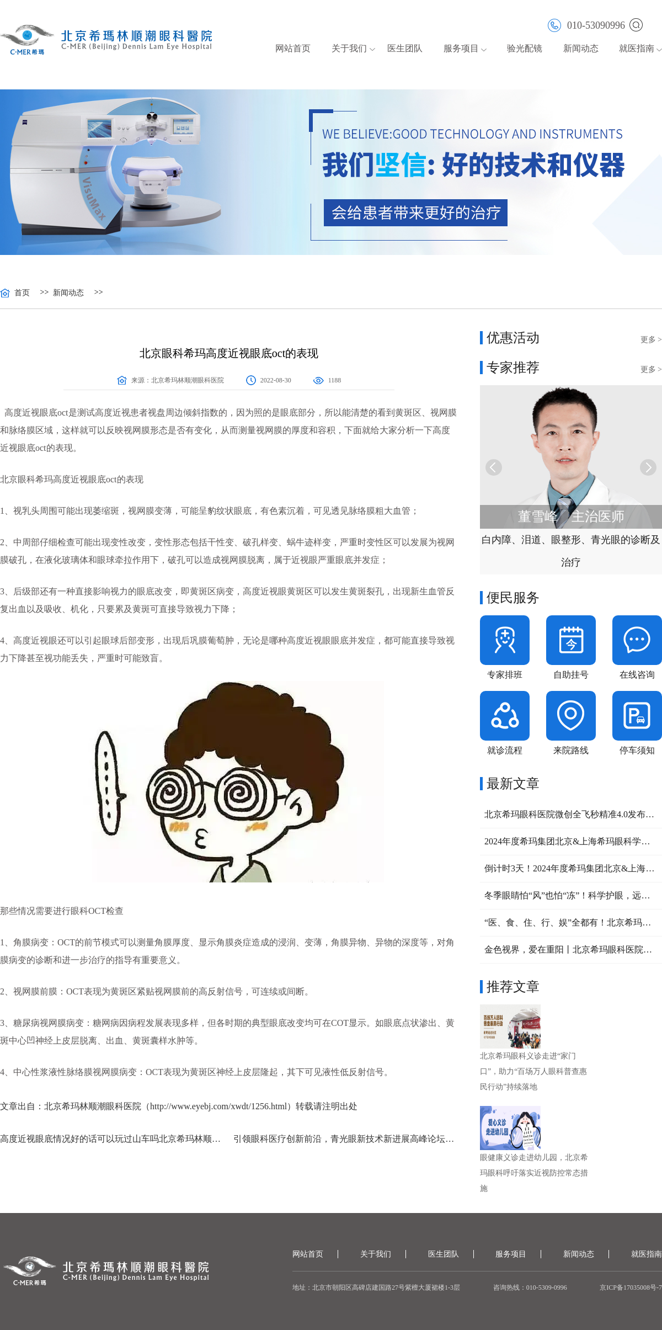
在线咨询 (637, 674)
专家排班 (504, 674)
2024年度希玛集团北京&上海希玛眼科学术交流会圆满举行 (571, 841)
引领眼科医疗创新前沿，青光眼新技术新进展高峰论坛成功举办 (345, 1138)
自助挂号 (571, 674)
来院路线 (571, 750)
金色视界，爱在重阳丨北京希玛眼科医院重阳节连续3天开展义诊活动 (571, 949)
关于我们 (349, 48)
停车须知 (637, 750)
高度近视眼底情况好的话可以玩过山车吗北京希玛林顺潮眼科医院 (112, 1138)
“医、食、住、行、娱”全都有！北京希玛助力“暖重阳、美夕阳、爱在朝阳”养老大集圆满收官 (571, 922)
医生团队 (405, 48)
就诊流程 (504, 750)
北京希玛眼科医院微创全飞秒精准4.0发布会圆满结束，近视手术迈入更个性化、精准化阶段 (571, 814)
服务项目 (461, 48)
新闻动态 (581, 48)
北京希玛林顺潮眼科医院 (187, 380)
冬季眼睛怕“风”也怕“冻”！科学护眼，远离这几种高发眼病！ (571, 895)
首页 (22, 293)
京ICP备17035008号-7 (631, 1287)
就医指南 (636, 48)
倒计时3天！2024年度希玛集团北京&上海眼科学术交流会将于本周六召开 (571, 868)
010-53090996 (586, 24)
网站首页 (293, 48)
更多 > (651, 340)
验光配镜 (524, 48)
